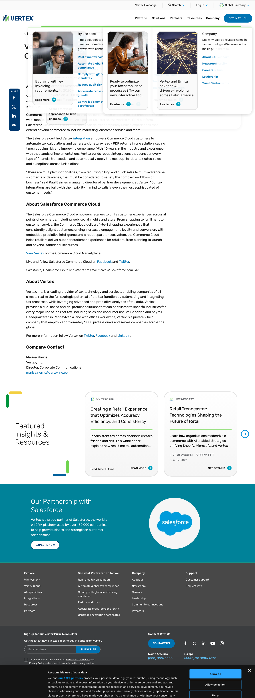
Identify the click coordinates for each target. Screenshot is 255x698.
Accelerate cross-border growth (98, 608)
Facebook (104, 262)
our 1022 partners (70, 646)
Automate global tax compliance (98, 586)
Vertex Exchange (145, 5)
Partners (176, 18)
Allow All (215, 641)
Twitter (124, 262)
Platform (141, 18)
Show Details (191, 690)
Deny (215, 663)
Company (213, 18)
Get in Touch (238, 18)
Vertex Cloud (32, 586)
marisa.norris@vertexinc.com (48, 373)
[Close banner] (249, 638)
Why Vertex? (32, 579)
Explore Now (45, 545)
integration (81, 138)
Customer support (197, 579)
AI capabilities (33, 592)
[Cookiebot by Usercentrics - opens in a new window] (23, 691)
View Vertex (35, 253)
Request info (194, 586)
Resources (194, 18)
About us (138, 579)
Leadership (139, 598)
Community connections (147, 604)
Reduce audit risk (89, 602)
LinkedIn (123, 336)
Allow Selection (215, 652)
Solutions (158, 18)
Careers (137, 592)
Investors (138, 611)
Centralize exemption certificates (99, 615)
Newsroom (139, 586)
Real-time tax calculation (94, 579)
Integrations (32, 598)
